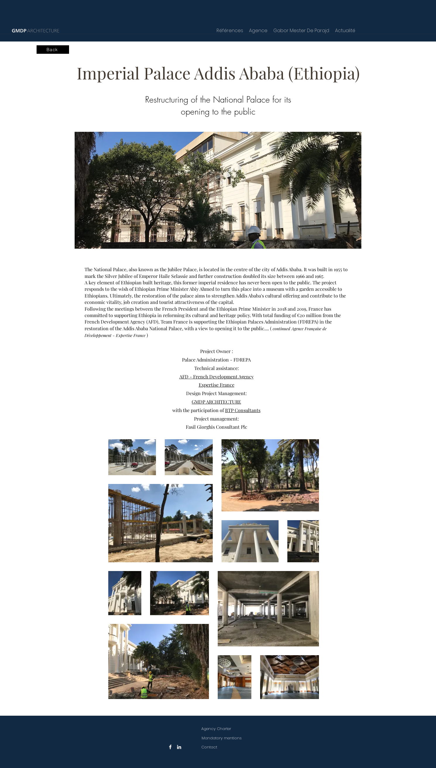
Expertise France (216, 385)
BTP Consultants (242, 410)
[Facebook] (170, 747)
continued (281, 328)
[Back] (53, 49)
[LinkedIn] (179, 747)
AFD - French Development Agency (216, 376)
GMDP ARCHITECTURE (216, 402)
